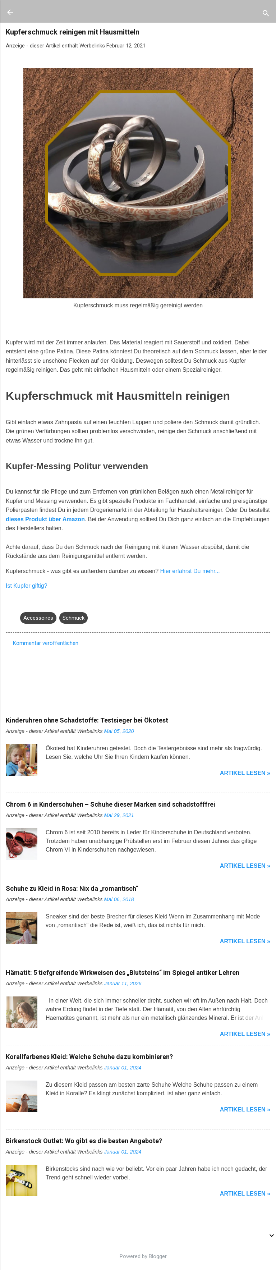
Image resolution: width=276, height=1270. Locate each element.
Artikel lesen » (245, 773)
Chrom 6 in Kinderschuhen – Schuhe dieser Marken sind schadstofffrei (110, 804)
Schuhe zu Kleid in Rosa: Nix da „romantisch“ (72, 888)
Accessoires (38, 618)
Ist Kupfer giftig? (26, 586)
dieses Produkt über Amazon (45, 519)
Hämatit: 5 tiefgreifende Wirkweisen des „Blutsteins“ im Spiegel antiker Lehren (122, 972)
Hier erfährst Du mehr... (190, 571)
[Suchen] (266, 15)
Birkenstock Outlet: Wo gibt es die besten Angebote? (84, 1141)
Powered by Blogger (138, 1256)
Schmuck (73, 618)
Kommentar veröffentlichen (45, 643)
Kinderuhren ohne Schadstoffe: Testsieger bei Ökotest (87, 720)
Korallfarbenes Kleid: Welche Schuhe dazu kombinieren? (89, 1056)
